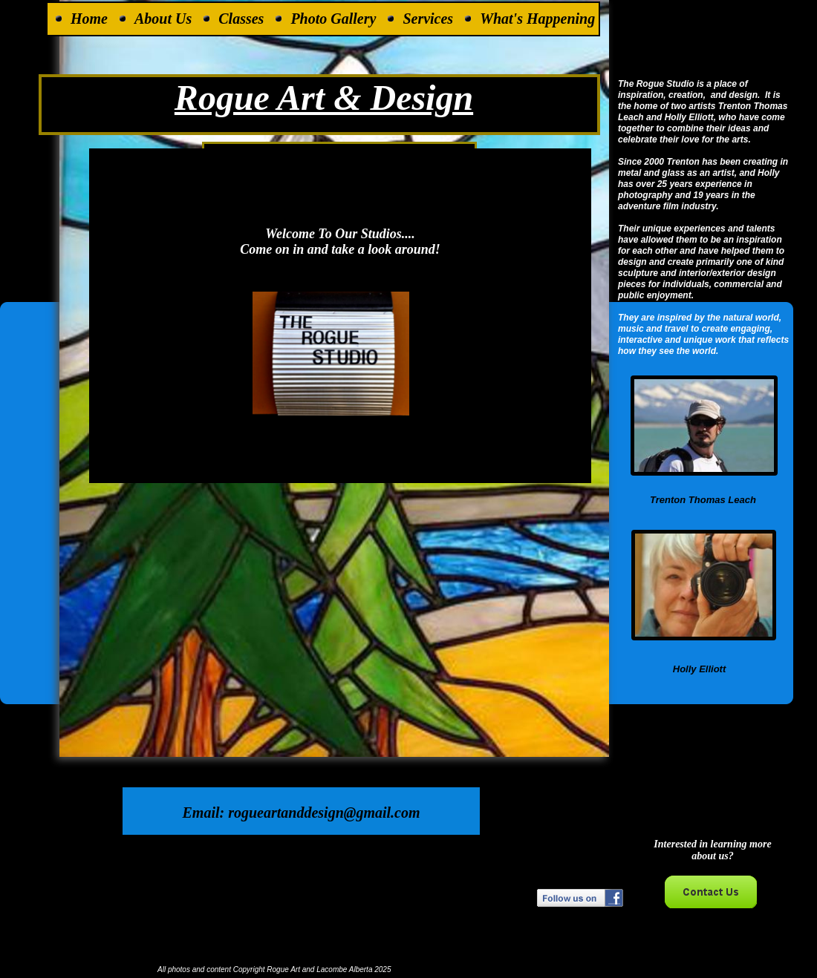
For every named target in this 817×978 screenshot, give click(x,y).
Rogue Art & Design (324, 97)
